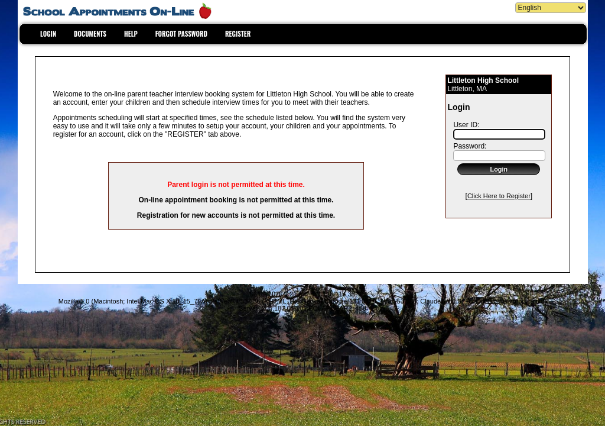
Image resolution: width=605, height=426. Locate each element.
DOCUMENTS (90, 33)
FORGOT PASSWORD (181, 33)
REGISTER (238, 33)
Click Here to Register (499, 195)
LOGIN (48, 33)
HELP (131, 33)
